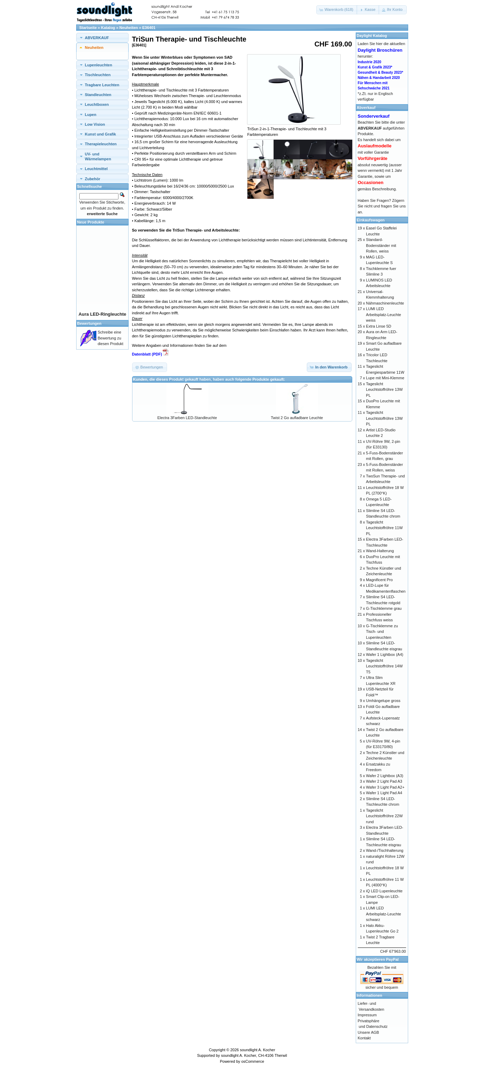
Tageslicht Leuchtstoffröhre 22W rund (384, 816)
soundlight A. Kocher (257, 1050)
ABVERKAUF (97, 38)
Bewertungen (89, 323)
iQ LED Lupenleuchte (384, 891)
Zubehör (92, 179)
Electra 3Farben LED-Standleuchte (187, 418)
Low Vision (95, 124)
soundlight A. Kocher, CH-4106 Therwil (254, 1055)
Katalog (108, 27)
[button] (336, 9)
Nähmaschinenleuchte (385, 303)
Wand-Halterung (380, 551)
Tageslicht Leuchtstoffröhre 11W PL (384, 528)
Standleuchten (98, 95)
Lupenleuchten (98, 65)
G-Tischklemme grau (384, 608)
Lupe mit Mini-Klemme (385, 378)
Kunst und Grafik (100, 134)
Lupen (90, 114)
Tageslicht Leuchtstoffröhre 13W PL (384, 389)
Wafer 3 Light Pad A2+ (385, 787)
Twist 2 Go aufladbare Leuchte (297, 418)
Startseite (88, 27)
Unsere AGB (368, 1032)
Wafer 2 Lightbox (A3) (384, 776)
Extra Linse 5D (378, 326)
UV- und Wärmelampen (98, 156)
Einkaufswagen (371, 220)
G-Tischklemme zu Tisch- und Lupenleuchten (382, 631)
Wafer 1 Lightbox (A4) (384, 654)
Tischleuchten (98, 75)
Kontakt (364, 1038)
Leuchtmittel (96, 169)
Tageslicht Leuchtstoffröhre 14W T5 (384, 666)
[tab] (102, 37)
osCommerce (252, 1061)
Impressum (367, 1015)
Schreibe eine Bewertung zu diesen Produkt (110, 338)
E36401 (149, 27)
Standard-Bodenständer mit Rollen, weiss (381, 245)
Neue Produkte (90, 222)
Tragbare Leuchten (102, 85)
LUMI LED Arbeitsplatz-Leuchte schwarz (383, 914)
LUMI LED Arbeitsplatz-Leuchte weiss (383, 314)
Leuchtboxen (97, 104)
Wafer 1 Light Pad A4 (384, 793)
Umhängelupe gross (383, 700)
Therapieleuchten (101, 144)
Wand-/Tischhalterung (384, 850)
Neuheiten (129, 27)
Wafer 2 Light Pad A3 (384, 781)
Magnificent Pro (379, 580)
